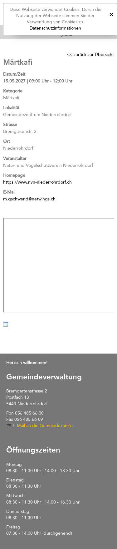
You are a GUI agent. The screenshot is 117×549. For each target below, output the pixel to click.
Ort (6, 141)
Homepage (14, 175)
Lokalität (11, 108)
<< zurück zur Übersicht (90, 55)
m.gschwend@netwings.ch (29, 199)
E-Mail (9, 192)
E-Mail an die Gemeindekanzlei (43, 426)
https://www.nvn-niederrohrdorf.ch (37, 182)
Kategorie (12, 91)
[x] (111, 13)
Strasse (10, 125)
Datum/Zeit (14, 74)
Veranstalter (15, 159)
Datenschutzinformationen (55, 28)
